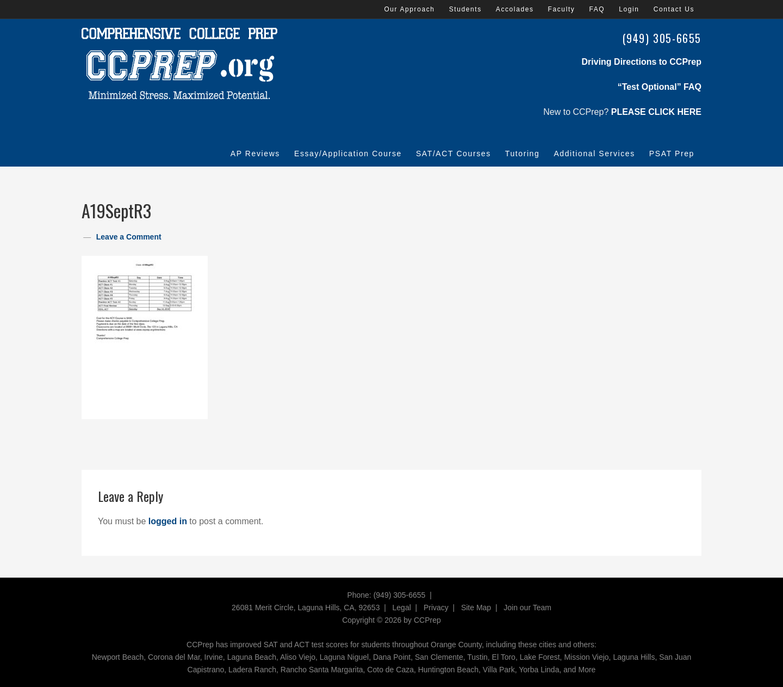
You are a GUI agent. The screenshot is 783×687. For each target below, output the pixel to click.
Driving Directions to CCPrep (641, 61)
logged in (167, 521)
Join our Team (527, 607)
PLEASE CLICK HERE (656, 111)
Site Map (476, 607)
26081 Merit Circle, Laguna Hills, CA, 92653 (306, 607)
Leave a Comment (128, 236)
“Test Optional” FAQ (659, 86)
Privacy (436, 607)
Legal (402, 607)
